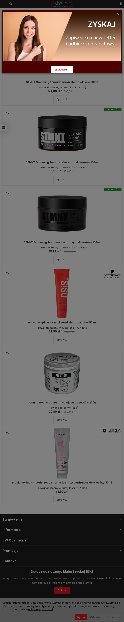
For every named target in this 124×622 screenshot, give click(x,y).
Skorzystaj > (62, 69)
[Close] (118, 13)
